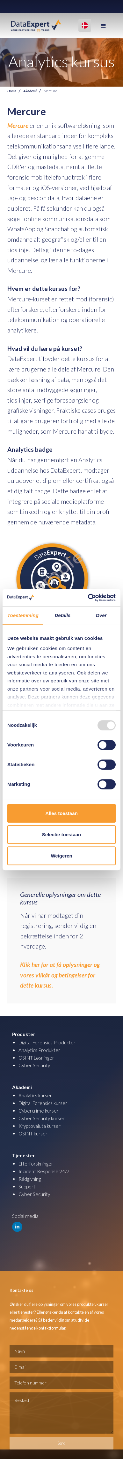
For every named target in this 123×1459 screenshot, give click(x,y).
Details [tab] (63, 615)
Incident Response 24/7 (43, 1171)
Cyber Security (34, 1065)
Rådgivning (29, 1179)
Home (11, 91)
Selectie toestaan (61, 834)
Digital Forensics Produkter (47, 1042)
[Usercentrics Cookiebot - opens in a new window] (88, 598)
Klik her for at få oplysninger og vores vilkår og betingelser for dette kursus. (60, 975)
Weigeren (61, 855)
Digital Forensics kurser (42, 1103)
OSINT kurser (32, 1133)
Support (26, 1186)
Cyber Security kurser (41, 1118)
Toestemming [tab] (23, 615)
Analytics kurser (35, 1095)
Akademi (30, 91)
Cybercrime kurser (38, 1111)
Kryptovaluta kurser (39, 1126)
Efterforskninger (35, 1164)
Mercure (17, 125)
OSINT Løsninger (36, 1058)
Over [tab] (101, 615)
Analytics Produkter (39, 1050)
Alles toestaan (61, 813)
